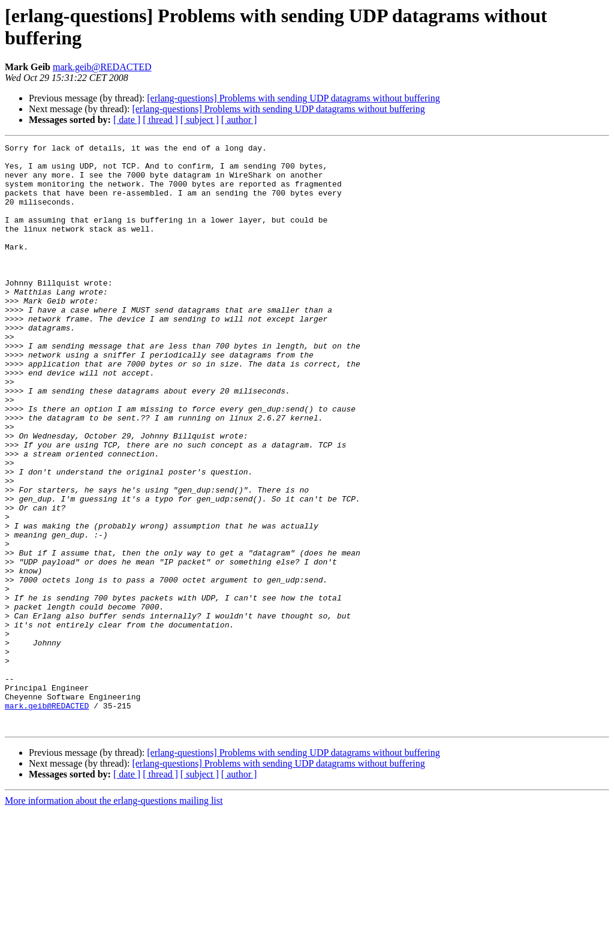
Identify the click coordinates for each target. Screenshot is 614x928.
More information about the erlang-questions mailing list (113, 917)
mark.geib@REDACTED (102, 67)
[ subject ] (199, 120)
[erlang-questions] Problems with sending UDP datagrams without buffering (293, 98)
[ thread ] (160, 120)
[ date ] (126, 120)
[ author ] (239, 120)
